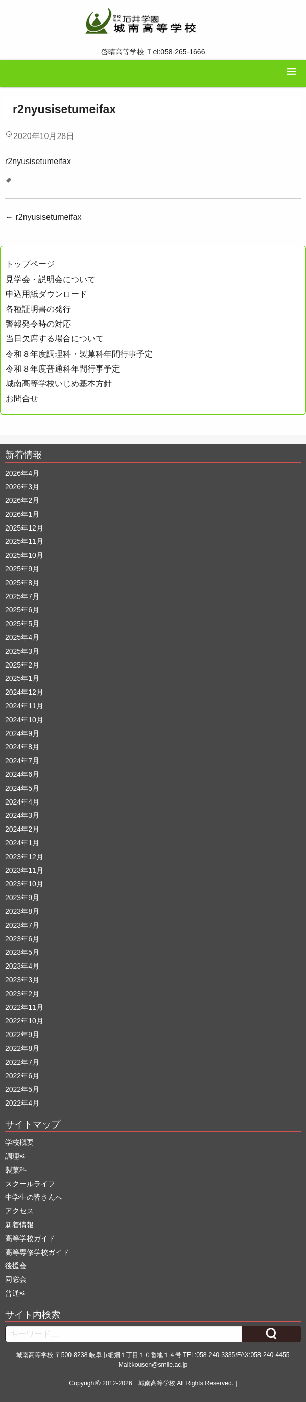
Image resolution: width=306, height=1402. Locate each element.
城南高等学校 (156, 1383)
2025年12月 (24, 528)
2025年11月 (24, 541)
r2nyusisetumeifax (38, 161)
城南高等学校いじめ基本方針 (59, 383)
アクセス (19, 1211)
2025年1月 (22, 678)
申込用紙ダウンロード (46, 294)
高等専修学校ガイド (37, 1252)
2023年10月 (24, 884)
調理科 (16, 1156)
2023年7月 (22, 925)
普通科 (16, 1293)
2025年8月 (22, 583)
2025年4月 (22, 637)
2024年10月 (24, 720)
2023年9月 (22, 897)
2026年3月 (22, 486)
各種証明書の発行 (38, 309)
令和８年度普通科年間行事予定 (63, 368)
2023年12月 (24, 857)
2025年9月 (22, 569)
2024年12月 (24, 692)
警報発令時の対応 (38, 323)
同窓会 (16, 1279)
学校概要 (19, 1142)
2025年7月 (22, 596)
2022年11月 (24, 1007)
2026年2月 (22, 500)
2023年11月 (24, 870)
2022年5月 (22, 1089)
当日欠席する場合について (55, 338)
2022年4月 (22, 1103)
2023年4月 (22, 966)
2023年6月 (22, 939)
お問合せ (22, 398)
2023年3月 (22, 980)
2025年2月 (22, 665)
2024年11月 (24, 706)
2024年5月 (22, 788)
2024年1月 (22, 843)
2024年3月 (22, 815)
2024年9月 (22, 733)
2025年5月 (22, 623)
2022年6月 (22, 1076)
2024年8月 (22, 747)
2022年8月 (22, 1048)
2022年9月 (22, 1034)
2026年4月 (22, 473)
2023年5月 (22, 952)
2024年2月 (22, 829)
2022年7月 (22, 1062)
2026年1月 (22, 514)
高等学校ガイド (30, 1238)
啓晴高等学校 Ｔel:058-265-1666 (153, 52)
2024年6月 (22, 774)
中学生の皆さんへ (33, 1197)
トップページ (30, 264)
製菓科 (16, 1170)
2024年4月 (22, 802)
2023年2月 (22, 994)
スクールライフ (30, 1184)
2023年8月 (22, 911)
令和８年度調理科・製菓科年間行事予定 (79, 354)
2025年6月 (22, 610)
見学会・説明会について (51, 279)
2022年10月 (24, 1021)
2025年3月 (22, 651)
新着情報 (19, 1225)
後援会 (16, 1265)
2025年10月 (24, 555)
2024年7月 (22, 760)
